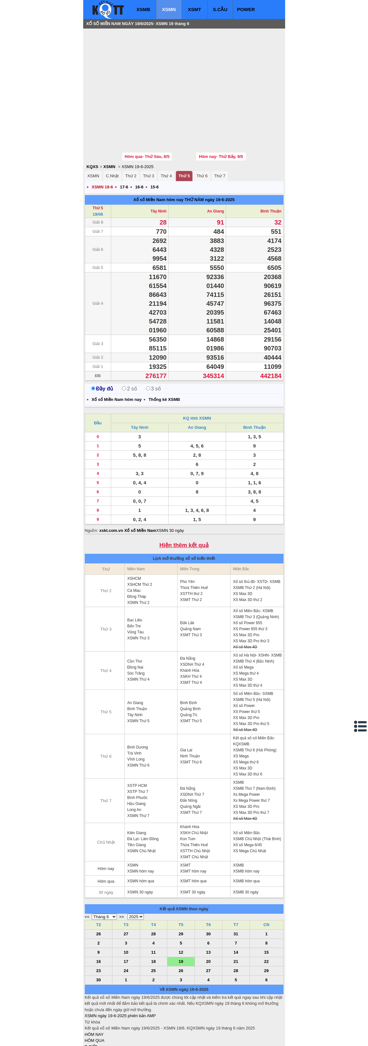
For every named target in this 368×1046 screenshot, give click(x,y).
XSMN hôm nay (140, 833)
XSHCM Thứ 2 (139, 546)
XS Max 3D (242, 555)
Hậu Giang (136, 765)
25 (153, 932)
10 (126, 914)
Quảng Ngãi (190, 768)
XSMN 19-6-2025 (137, 128)
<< (87, 878)
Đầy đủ (102, 350)
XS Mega (241, 718)
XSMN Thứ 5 (138, 683)
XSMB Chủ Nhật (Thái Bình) (257, 801)
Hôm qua (105, 843)
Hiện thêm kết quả (184, 507)
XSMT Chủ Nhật (194, 819)
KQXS (92, 128)
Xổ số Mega (243, 629)
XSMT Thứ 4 (191, 644)
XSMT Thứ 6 (191, 724)
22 (266, 923)
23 (98, 932)
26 (98, 895)
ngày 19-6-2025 (219, 161)
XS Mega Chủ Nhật (249, 813)
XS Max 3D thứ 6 (247, 736)
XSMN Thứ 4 (138, 641)
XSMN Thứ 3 (138, 600)
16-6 (139, 149)
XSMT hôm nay (193, 833)
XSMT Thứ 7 (191, 774)
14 (236, 914)
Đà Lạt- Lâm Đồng (143, 801)
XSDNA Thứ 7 (192, 756)
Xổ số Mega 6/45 (247, 807)
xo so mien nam (141, 1036)
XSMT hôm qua (193, 843)
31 (236, 895)
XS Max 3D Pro (246, 597)
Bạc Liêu (134, 582)
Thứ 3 (148, 137)
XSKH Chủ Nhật (194, 795)
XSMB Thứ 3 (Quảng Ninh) (256, 579)
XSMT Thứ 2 (191, 561)
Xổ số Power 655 (247, 585)
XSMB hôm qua (246, 843)
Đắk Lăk (187, 585)
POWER (246, 9)
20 (208, 923)
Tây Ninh (159, 173)
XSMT (194, 9)
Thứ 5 (184, 137)
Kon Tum (187, 801)
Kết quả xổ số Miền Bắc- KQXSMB (254, 703)
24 (126, 932)
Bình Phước (137, 759)
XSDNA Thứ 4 (192, 626)
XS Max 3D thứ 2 (247, 561)
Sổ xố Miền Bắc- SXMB (253, 655)
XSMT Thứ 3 (191, 597)
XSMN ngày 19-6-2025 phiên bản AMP (120, 977)
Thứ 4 (166, 137)
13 (208, 914)
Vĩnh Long (136, 721)
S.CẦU (220, 9)
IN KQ (90, 1027)
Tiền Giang (136, 807)
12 (181, 914)
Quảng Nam (190, 591)
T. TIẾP (91, 1008)
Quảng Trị (188, 677)
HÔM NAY (94, 996)
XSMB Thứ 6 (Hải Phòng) (255, 712)
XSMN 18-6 (102, 149)
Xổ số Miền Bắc (246, 795)
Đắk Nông (188, 762)
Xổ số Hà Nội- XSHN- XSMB (257, 617)
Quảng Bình (190, 671)
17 (126, 923)
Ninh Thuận (190, 718)
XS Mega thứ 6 (246, 724)
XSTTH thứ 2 (191, 555)
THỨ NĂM (194, 161)
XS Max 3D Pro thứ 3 (251, 603)
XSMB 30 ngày (245, 854)
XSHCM (134, 540)
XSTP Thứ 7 (137, 753)
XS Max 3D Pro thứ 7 (251, 774)
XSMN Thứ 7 (138, 777)
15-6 (155, 149)
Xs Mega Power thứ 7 (251, 762)
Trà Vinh (134, 715)
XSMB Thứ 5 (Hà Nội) (251, 661)
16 (98, 923)
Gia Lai (186, 712)
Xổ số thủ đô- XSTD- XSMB (256, 543)
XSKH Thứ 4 (191, 638)
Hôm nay (106, 830)
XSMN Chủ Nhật (141, 813)
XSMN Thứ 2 (138, 564)
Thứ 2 (130, 137)
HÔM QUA (94, 1002)
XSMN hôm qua (140, 843)
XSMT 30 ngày (192, 854)
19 (181, 923)
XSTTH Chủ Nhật (195, 813)
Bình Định (188, 665)
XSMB (143, 9)
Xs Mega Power (246, 756)
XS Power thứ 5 (246, 673)
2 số (129, 350)
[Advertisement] (132, 71)
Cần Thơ (134, 623)
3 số (153, 350)
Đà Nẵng (187, 620)
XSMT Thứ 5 (191, 683)
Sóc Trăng (136, 635)
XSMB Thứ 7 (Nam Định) (254, 750)
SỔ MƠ (91, 1021)
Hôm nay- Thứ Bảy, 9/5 (221, 118)
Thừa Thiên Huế (194, 549)
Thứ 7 (219, 137)
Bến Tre (134, 588)
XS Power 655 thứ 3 (250, 591)
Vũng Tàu (135, 594)
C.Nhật (112, 137)
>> (121, 878)
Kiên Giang (136, 795)
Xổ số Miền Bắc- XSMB (253, 573)
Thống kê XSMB (164, 361)
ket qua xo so (203, 1036)
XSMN (169, 9)
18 (153, 923)
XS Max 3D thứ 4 (247, 647)
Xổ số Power (244, 667)
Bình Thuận (270, 173)
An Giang (215, 173)
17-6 (124, 149)
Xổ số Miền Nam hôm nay (158, 161)
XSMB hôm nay (246, 833)
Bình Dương (137, 709)
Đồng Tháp (136, 558)
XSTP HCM (137, 747)
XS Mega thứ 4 (246, 635)
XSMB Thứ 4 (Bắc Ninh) (253, 623)
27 (126, 895)
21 (236, 923)
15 (266, 914)
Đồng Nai (135, 629)
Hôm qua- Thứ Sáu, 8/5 (146, 118)
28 (153, 895)
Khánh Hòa (189, 632)
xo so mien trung (173, 1036)
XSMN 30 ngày (170, 492)
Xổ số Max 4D (245, 609)
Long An (134, 771)
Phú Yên (187, 543)
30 (208, 895)
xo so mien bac (110, 1036)
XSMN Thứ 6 (138, 727)
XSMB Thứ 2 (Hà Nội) (251, 549)
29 (181, 895)
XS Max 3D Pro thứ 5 (251, 685)
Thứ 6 (202, 137)
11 (153, 914)
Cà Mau (134, 552)
